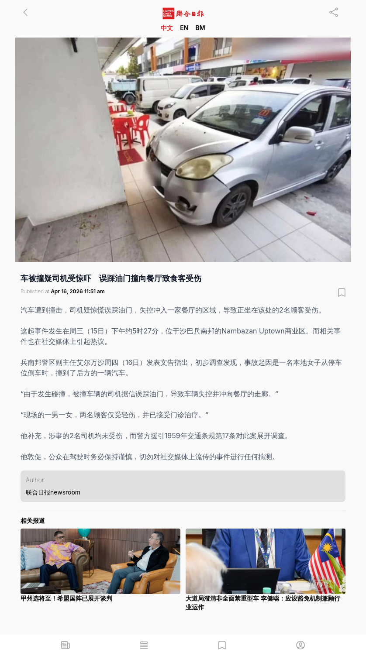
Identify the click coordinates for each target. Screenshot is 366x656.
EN (184, 27)
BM (200, 27)
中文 (167, 27)
